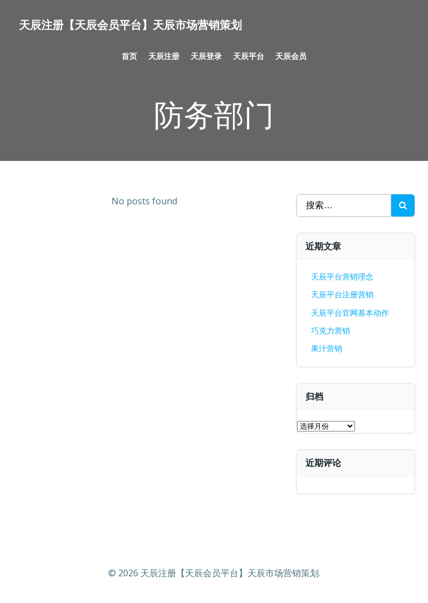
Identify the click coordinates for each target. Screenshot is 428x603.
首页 (129, 56)
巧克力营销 (330, 330)
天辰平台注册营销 (342, 294)
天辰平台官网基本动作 (350, 312)
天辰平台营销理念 (342, 276)
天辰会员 (291, 56)
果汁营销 (326, 348)
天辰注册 (163, 56)
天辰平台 (248, 56)
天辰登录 (206, 56)
